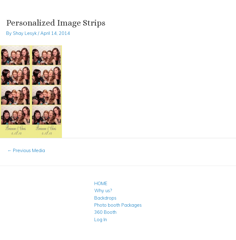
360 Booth (105, 212)
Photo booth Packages (118, 205)
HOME (100, 183)
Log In (100, 219)
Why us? (103, 190)
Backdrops (105, 198)
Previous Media (26, 150)
